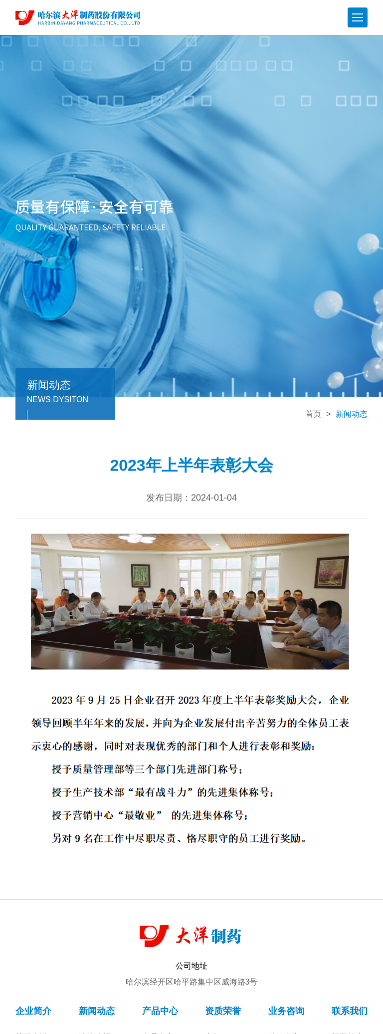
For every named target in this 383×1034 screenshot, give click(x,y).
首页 (313, 414)
